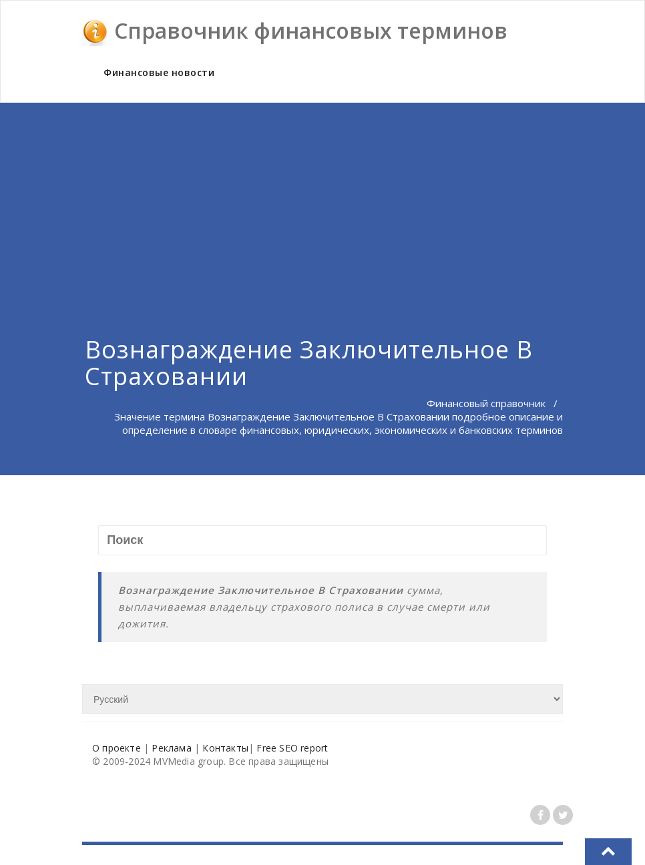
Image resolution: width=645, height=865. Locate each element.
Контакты (225, 748)
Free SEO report (292, 748)
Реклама (171, 748)
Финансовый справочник (486, 403)
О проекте (116, 748)
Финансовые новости (158, 72)
